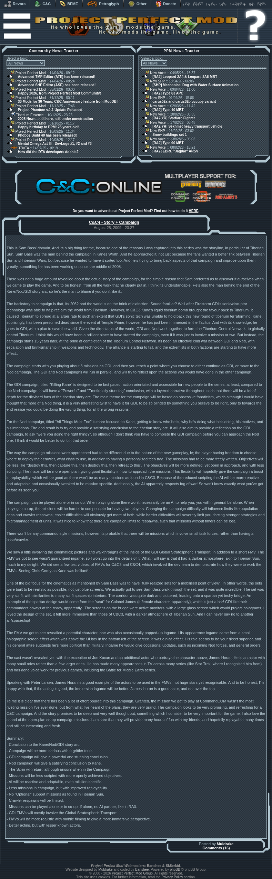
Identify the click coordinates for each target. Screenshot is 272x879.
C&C (42, 4)
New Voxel (156, 73)
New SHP (155, 81)
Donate (165, 4)
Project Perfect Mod (28, 73)
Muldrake (225, 844)
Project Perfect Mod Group (132, 873)
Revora (15, 4)
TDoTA (20, 148)
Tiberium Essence (27, 115)
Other (137, 4)
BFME (69, 4)
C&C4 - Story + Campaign (114, 222)
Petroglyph (103, 4)
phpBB (175, 869)
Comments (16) (216, 848)
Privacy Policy (172, 877)
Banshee (142, 869)
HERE (194, 211)
